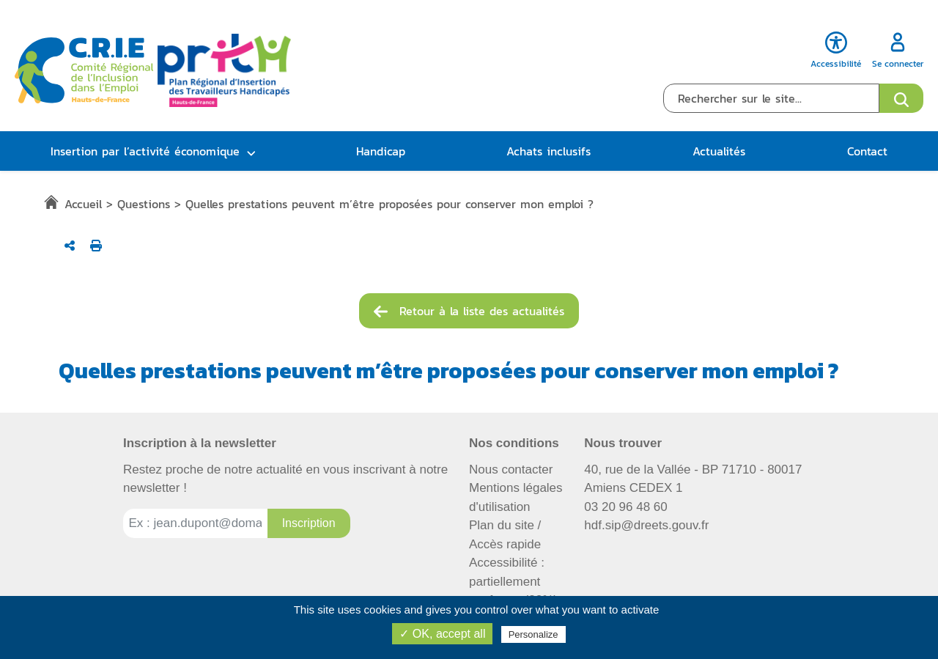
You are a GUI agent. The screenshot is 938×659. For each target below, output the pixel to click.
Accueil (83, 204)
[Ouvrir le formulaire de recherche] (901, 98)
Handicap (380, 151)
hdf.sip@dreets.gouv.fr (646, 525)
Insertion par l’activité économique (145, 151)
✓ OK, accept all (442, 633)
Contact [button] (867, 151)
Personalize (533, 634)
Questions (143, 204)
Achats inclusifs (548, 151)
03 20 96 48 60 (625, 507)
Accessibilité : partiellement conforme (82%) (513, 581)
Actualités (719, 151)
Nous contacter (511, 469)
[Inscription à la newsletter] (308, 523)
